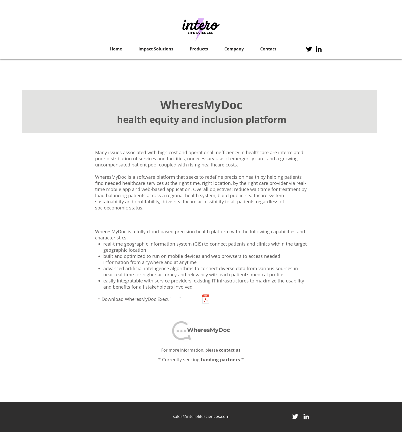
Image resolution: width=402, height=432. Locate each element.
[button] (156, 49)
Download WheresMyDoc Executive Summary (151, 299)
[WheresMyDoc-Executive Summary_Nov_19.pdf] (205, 299)
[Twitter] (309, 49)
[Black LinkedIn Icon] (319, 49)
